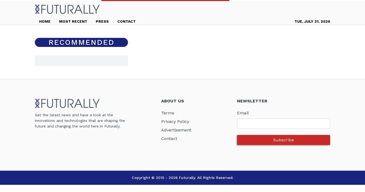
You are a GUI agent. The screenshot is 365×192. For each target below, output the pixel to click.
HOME (45, 21)
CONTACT (126, 21)
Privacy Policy (175, 121)
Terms (167, 112)
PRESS (102, 21)
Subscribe (283, 139)
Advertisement (176, 130)
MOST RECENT (73, 21)
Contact (169, 138)
